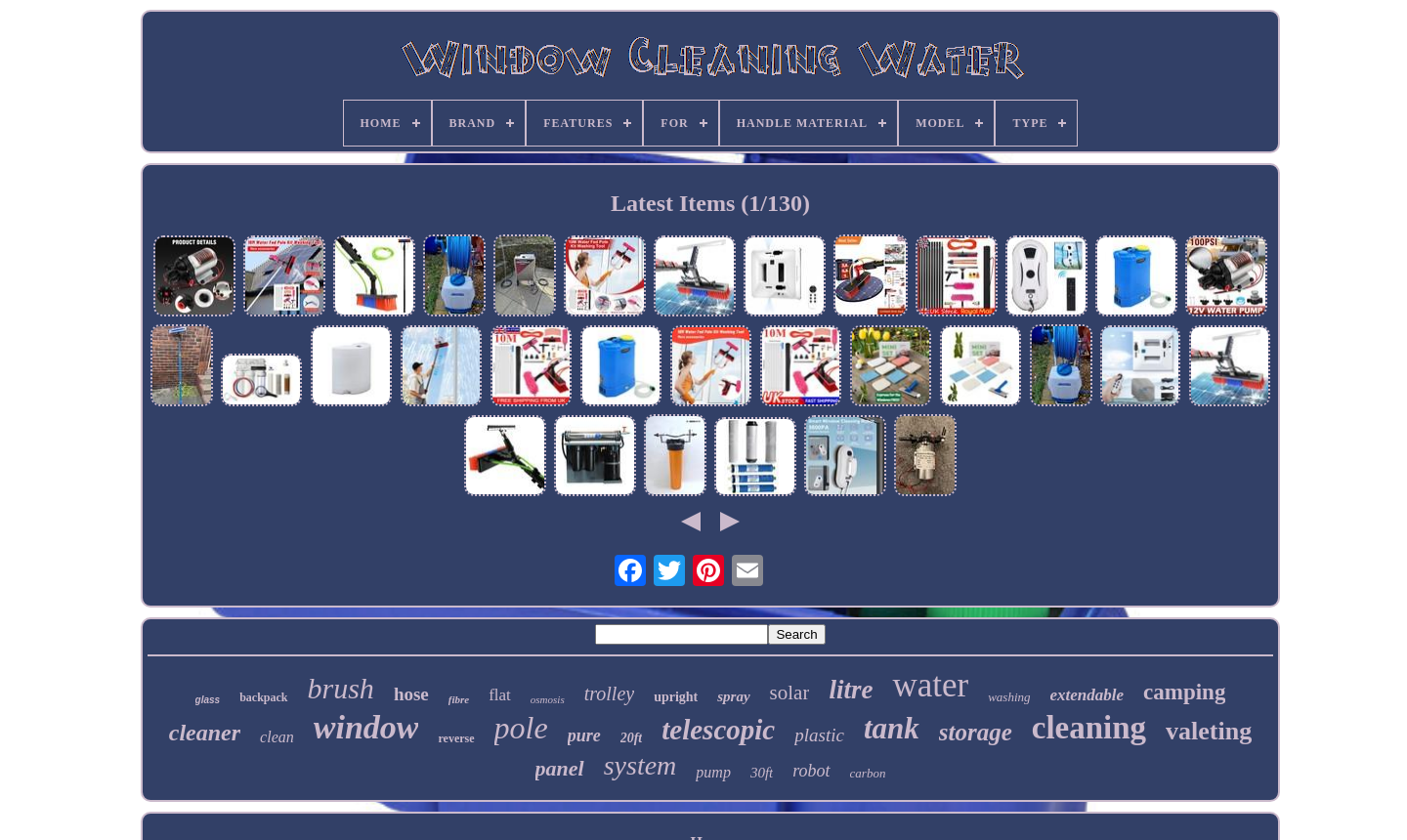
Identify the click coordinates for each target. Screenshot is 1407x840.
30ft (761, 772)
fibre (458, 699)
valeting (1209, 731)
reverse (456, 738)
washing (1009, 697)
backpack (263, 697)
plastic (819, 735)
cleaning (1089, 727)
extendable (1087, 695)
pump (713, 772)
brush (341, 688)
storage (975, 732)
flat (500, 695)
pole (521, 727)
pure (584, 735)
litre (851, 689)
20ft (631, 738)
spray (733, 696)
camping (1184, 692)
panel (559, 768)
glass (208, 699)
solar (790, 692)
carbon (868, 773)
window (366, 727)
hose (411, 694)
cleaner (204, 732)
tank (891, 728)
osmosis (548, 699)
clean (277, 737)
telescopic (718, 729)
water (930, 685)
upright (676, 697)
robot (811, 770)
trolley (609, 693)
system (640, 765)
